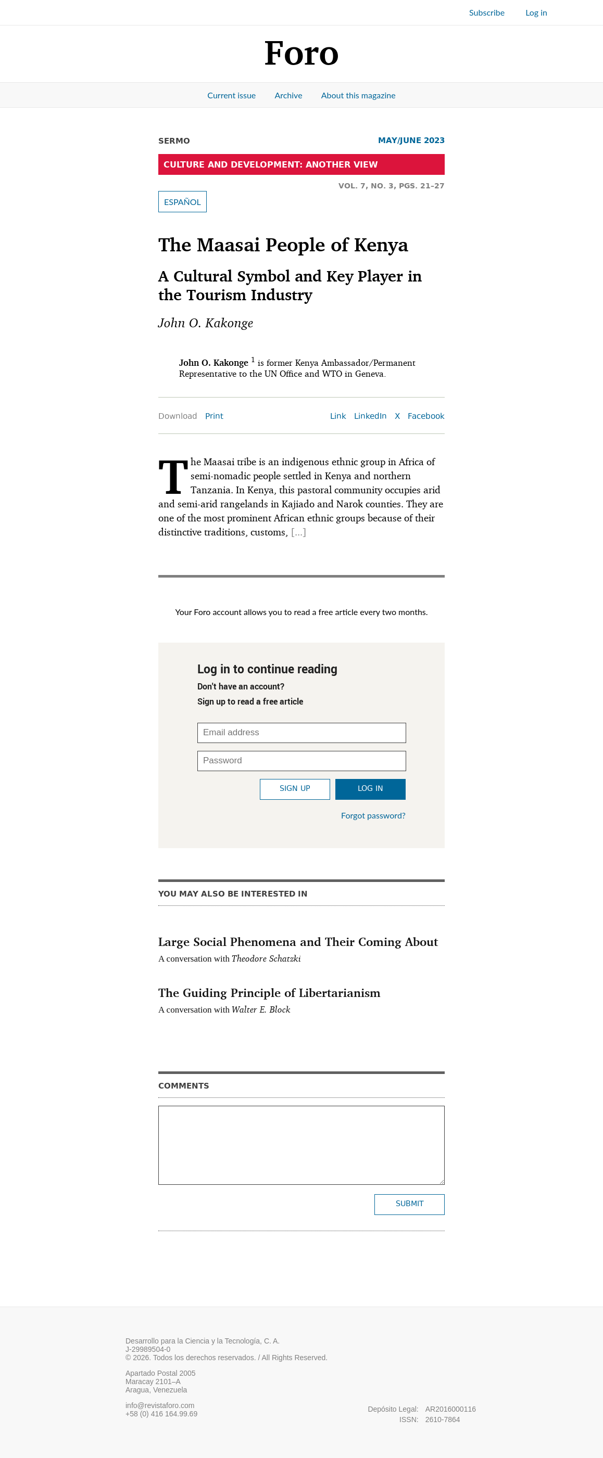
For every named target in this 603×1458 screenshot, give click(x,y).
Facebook (426, 417)
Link (338, 417)
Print (214, 417)
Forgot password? (373, 815)
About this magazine (358, 95)
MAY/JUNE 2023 (411, 140)
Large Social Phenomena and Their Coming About (298, 941)
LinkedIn (370, 417)
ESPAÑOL (182, 202)
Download (177, 417)
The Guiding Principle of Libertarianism (269, 992)
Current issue (231, 95)
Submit (410, 1204)
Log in (536, 12)
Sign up (295, 789)
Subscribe (487, 12)
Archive (288, 95)
